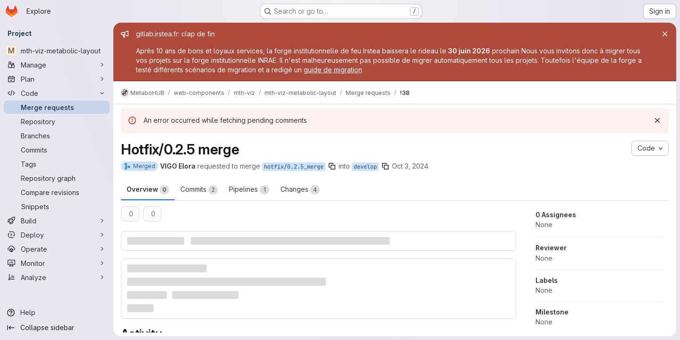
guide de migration (333, 70)
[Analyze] (57, 277)
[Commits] (57, 149)
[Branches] (57, 135)
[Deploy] (57, 234)
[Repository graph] (57, 178)
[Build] (57, 220)
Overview (148, 190)
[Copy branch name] (332, 166)
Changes (300, 190)
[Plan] (57, 78)
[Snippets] (57, 206)
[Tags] (57, 163)
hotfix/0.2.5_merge (293, 166)
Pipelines (249, 190)
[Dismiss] (657, 120)
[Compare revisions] (57, 192)
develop (365, 166)
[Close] (665, 34)
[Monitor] (57, 263)
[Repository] (57, 121)
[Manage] (57, 64)
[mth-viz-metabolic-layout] (57, 50)
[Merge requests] (57, 107)
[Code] (57, 93)
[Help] (57, 312)
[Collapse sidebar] (57, 327)
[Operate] (57, 248)
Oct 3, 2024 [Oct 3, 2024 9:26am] (410, 166)
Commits (199, 190)
